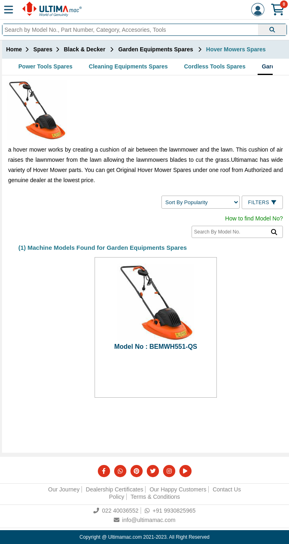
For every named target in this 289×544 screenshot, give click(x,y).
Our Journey (63, 489)
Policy (116, 496)
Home (14, 49)
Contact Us (227, 489)
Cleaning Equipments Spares (128, 66)
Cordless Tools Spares (215, 66)
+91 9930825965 (170, 510)
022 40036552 (116, 510)
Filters (262, 202)
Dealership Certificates (114, 489)
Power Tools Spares (45, 66)
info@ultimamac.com (145, 520)
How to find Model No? (254, 218)
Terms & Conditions (155, 496)
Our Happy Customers (178, 489)
